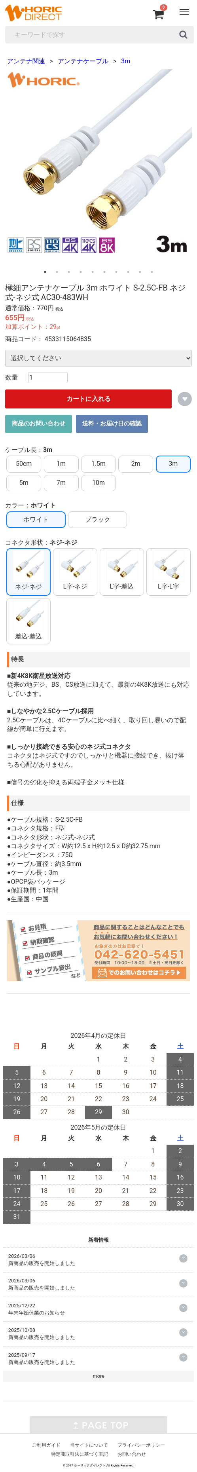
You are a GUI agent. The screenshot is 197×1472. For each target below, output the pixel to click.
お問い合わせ (131, 1454)
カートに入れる (88, 399)
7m (61, 483)
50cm (24, 464)
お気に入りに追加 (185, 399)
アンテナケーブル (83, 61)
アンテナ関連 (26, 61)
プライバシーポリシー (141, 1445)
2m (135, 464)
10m (98, 483)
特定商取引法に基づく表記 (79, 1454)
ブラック (97, 519)
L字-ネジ (75, 570)
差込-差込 (28, 620)
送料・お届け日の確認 (112, 423)
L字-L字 (168, 570)
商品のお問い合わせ (38, 423)
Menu (181, 8)
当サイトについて (89, 1445)
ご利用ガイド (46, 1445)
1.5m (98, 464)
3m (125, 61)
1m (61, 464)
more (99, 1376)
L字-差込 (122, 570)
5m (23, 483)
